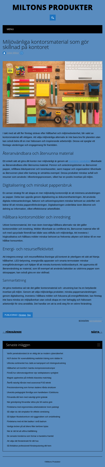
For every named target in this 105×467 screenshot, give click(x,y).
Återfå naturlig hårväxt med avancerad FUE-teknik (29, 383)
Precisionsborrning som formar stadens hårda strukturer (31, 387)
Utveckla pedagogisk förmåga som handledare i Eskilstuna (32, 392)
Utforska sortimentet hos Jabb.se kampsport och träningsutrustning (36, 363)
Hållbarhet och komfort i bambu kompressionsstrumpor (31, 368)
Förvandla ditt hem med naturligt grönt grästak (27, 397)
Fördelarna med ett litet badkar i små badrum (26, 421)
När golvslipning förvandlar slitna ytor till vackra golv (29, 402)
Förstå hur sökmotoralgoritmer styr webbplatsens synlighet (32, 373)
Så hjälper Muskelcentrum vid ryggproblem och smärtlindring (33, 417)
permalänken (95, 320)
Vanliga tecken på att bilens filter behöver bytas (27, 426)
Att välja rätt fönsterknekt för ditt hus (22, 441)
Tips (29, 314)
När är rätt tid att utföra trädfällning (22, 431)
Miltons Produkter (52, 7)
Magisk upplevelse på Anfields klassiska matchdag (29, 378)
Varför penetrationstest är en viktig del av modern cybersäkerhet (35, 353)
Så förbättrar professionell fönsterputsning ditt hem (29, 446)
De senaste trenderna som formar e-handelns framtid (30, 436)
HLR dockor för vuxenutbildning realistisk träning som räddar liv (34, 358)
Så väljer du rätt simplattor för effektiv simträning (28, 412)
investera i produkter (79, 161)
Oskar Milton (13, 52)
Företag (22, 314)
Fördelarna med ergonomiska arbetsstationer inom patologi (33, 407)
